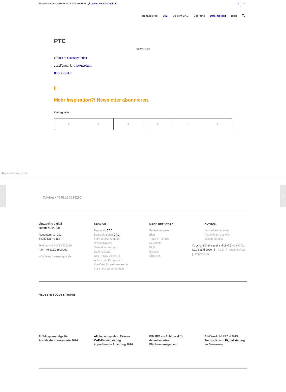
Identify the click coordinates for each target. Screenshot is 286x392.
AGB (220, 249)
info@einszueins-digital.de (55, 256)
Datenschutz (237, 249)
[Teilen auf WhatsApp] (128, 123)
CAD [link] (109, 230)
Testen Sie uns (214, 238)
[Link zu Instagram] (238, 4)
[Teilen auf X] (98, 123)
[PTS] (3, 196)
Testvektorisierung (105, 247)
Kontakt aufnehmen (217, 230)
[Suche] (243, 16)
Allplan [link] (98, 336)
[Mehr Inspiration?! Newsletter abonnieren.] (54, 88)
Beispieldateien (104, 234)
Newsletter (155, 243)
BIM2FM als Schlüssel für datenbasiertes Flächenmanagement (166, 340)
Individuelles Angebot (107, 238)
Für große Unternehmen (109, 268)
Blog (152, 234)
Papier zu (100, 230)
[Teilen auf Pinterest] (158, 123)
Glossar (154, 251)
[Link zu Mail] (244, 4)
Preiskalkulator (103, 243)
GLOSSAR (63, 73)
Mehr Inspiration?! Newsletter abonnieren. (101, 100)
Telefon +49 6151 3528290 (104, 3)
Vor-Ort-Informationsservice (111, 264)
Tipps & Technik (159, 238)
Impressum (202, 254)
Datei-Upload (102, 251)
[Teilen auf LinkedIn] (187, 123)
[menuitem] (149, 16)
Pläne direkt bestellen (218, 234)
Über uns (155, 255)
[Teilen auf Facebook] (69, 123)
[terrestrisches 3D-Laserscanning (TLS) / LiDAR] (283, 196)
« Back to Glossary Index (70, 57)
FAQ (152, 247)
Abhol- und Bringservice (109, 260)
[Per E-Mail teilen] (217, 123)
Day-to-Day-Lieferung (107, 255)
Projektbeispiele (159, 230)
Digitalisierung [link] (235, 340)
